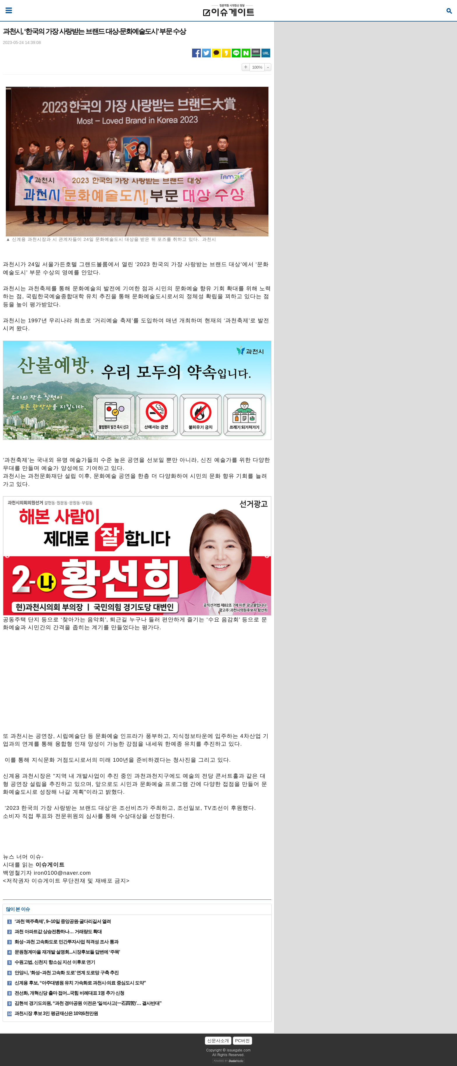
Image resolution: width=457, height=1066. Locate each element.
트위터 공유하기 (206, 53)
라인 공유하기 (236, 53)
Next (267, 556)
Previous (7, 556)
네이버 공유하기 (246, 53)
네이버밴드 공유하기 (256, 53)
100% (257, 67)
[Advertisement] (137, 684)
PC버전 (242, 1040)
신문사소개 (218, 1040)
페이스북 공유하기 (196, 53)
